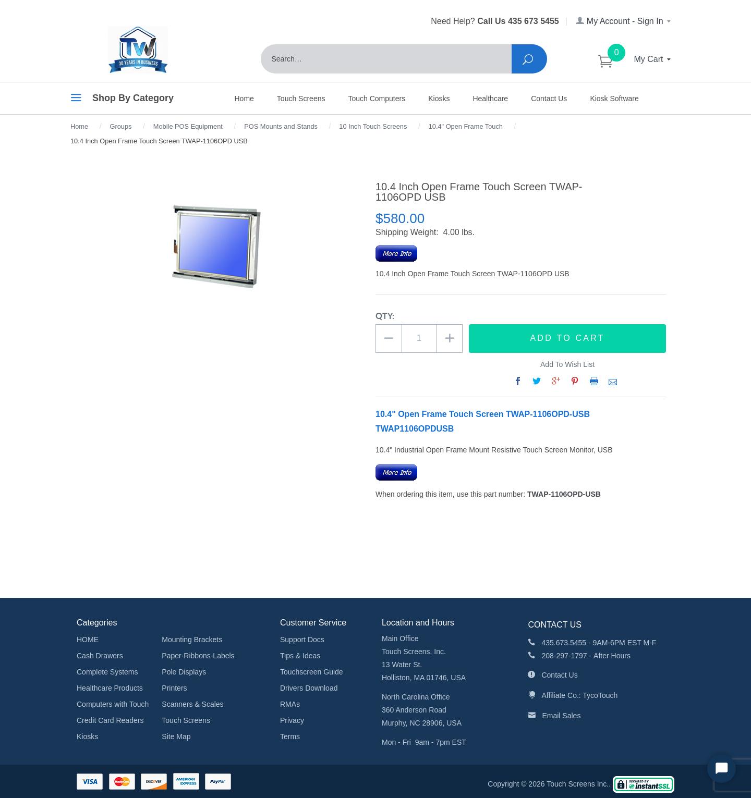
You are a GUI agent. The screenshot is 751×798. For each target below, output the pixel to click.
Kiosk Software (614, 98)
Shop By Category (122, 99)
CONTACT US (555, 624)
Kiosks (439, 98)
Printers (174, 688)
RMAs (290, 704)
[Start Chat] (721, 768)
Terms (290, 736)
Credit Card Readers (110, 720)
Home (244, 98)
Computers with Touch (113, 704)
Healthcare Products (110, 688)
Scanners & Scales (192, 704)
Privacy (292, 720)
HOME (88, 639)
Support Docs (302, 639)
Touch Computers (376, 98)
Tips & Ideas (300, 656)
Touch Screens (301, 98)
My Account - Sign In (624, 21)
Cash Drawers (100, 656)
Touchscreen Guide (311, 672)
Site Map (176, 736)
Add (567, 338)
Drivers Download (308, 688)
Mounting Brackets (192, 639)
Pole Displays (184, 672)
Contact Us (549, 98)
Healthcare (490, 98)
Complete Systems (107, 672)
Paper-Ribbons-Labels (198, 656)
